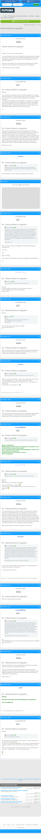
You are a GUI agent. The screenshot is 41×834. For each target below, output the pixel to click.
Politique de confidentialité (32, 824)
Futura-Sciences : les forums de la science (18, 16)
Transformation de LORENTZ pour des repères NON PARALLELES (16, 779)
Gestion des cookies (20, 824)
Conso (13, 824)
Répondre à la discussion (20, 21)
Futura (4, 824)
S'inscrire (31, 1)
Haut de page (20, 827)
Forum (5, 16)
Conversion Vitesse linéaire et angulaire (11, 787)
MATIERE (31, 16)
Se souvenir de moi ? (28, 4)
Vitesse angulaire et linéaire (8, 798)
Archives (9, 824)
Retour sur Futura (10, 1)
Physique (37, 16)
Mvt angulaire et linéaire (7, 795)
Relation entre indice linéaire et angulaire (11, 801)
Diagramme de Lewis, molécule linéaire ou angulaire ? (14, 790)
